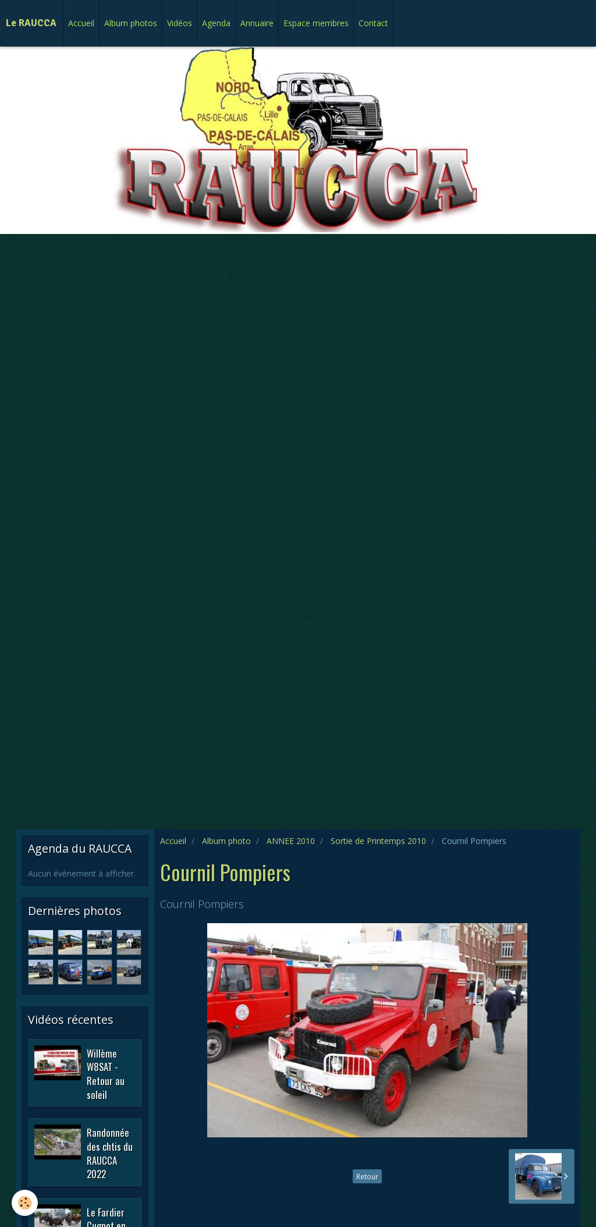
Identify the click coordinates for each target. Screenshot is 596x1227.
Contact (373, 23)
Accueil (81, 23)
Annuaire (257, 23)
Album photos (130, 23)
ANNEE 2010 (291, 840)
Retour (367, 1176)
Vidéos (179, 23)
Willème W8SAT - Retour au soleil (106, 1073)
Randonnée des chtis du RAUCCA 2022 (110, 1153)
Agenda (216, 23)
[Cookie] (25, 1203)
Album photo (226, 840)
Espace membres (316, 23)
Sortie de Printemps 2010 (378, 840)
